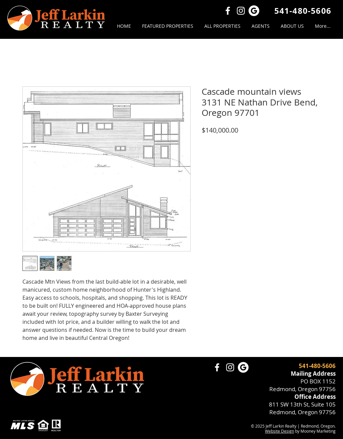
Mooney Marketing (318, 431)
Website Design (279, 431)
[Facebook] (227, 10)
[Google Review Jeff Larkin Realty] (254, 10)
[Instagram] (240, 10)
